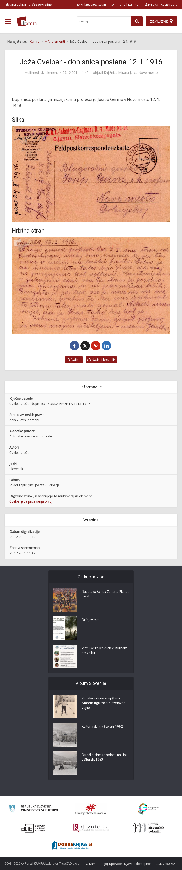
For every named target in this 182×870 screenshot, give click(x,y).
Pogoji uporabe (111, 864)
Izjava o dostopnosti (138, 864)
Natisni (74, 359)
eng (122, 4)
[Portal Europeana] (148, 809)
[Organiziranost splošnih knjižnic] (91, 809)
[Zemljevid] (161, 21)
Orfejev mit (90, 620)
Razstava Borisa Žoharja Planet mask (105, 594)
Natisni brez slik (101, 359)
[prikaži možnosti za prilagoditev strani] (92, 4)
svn (114, 4)
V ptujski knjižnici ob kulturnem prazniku (104, 650)
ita (130, 4)
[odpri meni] (8, 21)
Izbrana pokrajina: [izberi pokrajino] (28, 4)
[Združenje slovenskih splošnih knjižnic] (91, 828)
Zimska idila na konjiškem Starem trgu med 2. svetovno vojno (103, 703)
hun (138, 4)
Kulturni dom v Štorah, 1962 (102, 726)
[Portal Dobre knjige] (72, 845)
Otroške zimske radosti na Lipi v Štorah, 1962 (104, 757)
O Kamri (91, 864)
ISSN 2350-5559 (166, 864)
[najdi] (137, 21)
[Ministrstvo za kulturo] (33, 809)
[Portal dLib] (33, 828)
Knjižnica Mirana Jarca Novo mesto (131, 73)
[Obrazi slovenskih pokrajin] (148, 828)
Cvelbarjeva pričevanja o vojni (32, 501)
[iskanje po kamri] (104, 21)
